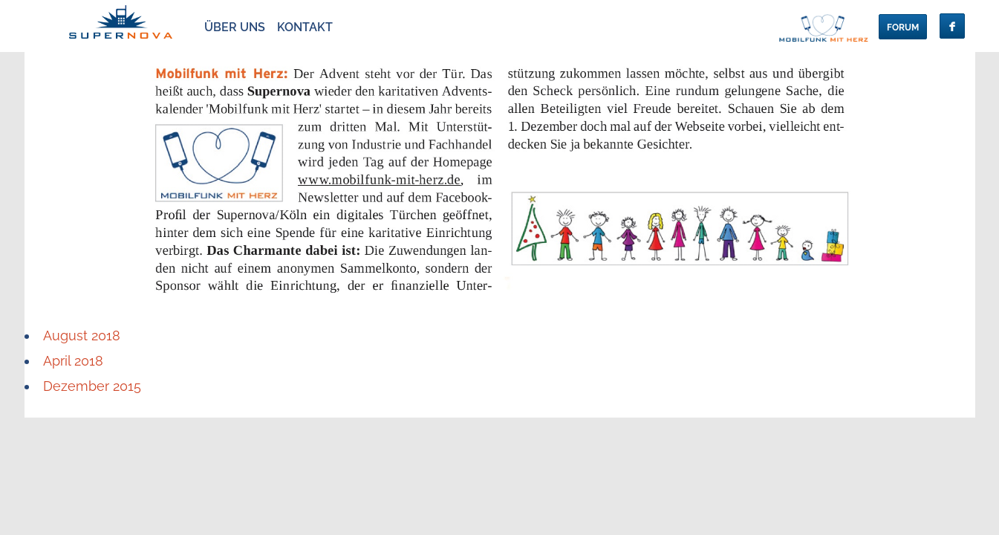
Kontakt (305, 27)
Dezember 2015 (92, 386)
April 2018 (73, 361)
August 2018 (81, 335)
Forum (903, 27)
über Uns (234, 27)
